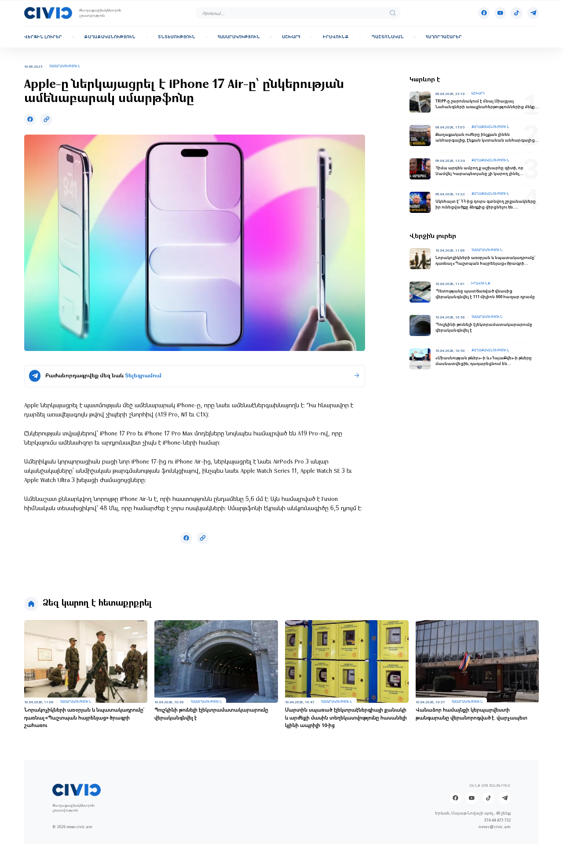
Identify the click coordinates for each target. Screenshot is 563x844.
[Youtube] (500, 13)
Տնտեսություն (176, 36)
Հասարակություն (239, 36)
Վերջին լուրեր (43, 36)
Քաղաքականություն (109, 36)
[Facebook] (484, 13)
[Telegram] (533, 13)
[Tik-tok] (517, 13)
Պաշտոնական (387, 36)
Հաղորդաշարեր (444, 36)
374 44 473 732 (497, 820)
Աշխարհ (291, 36)
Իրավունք (336, 36)
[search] (392, 13)
